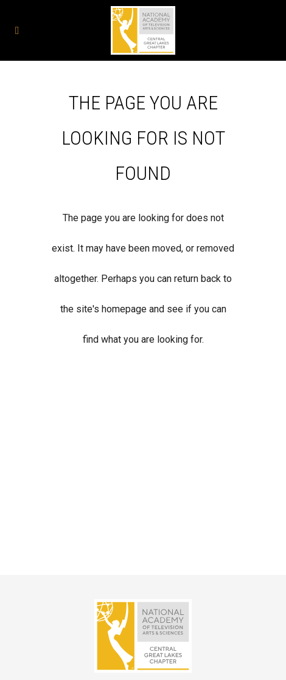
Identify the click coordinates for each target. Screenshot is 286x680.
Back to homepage (143, 402)
